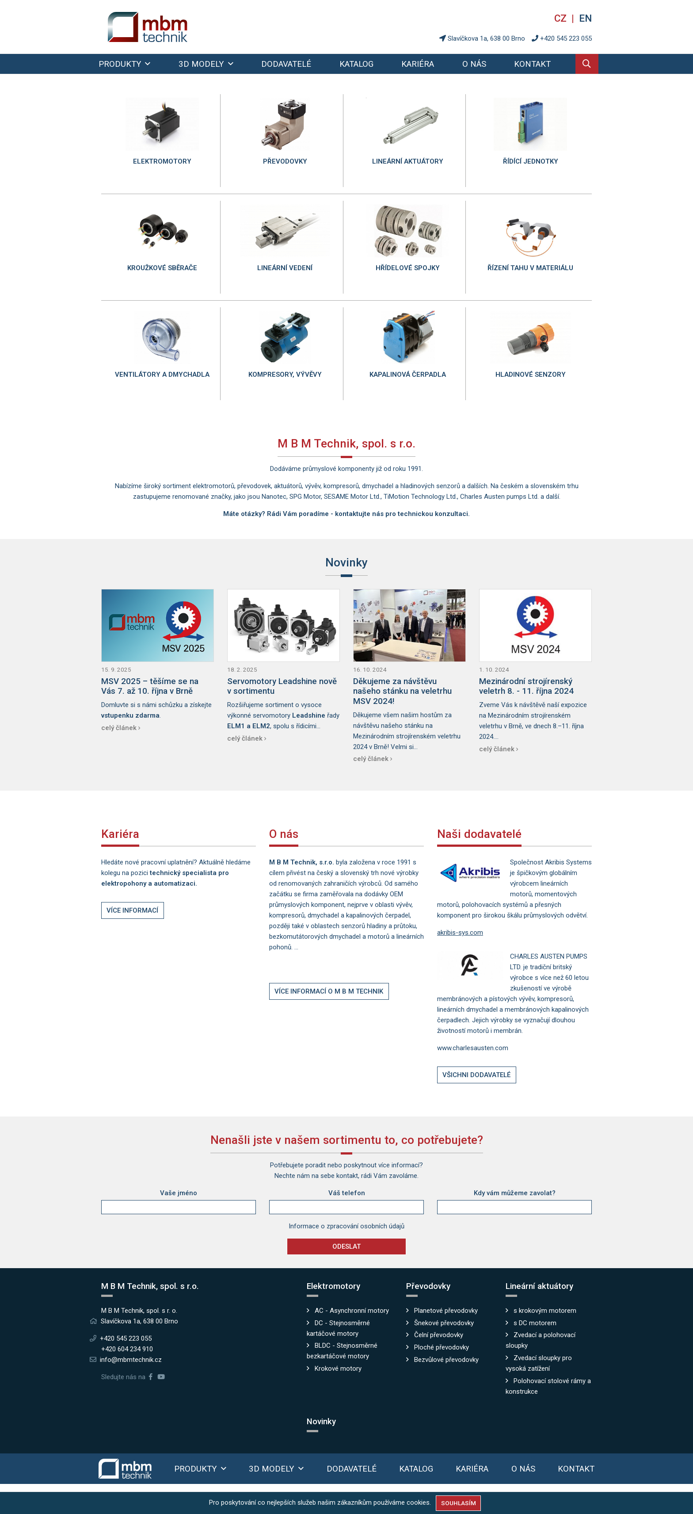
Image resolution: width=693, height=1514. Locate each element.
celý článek (119, 728)
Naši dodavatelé (479, 834)
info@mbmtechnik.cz (131, 1360)
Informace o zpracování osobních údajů (346, 1226)
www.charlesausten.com (472, 1048)
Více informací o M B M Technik (328, 991)
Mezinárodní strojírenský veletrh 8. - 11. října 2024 (526, 686)
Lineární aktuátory (407, 161)
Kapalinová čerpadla (407, 374)
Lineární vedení (284, 268)
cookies (418, 1502)
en (585, 18)
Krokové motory (338, 1369)
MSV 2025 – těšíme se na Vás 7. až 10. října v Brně (149, 686)
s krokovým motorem (545, 1311)
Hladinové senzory (530, 374)
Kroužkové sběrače (162, 268)
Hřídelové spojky (408, 268)
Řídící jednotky (530, 161)
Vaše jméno (178, 1193)
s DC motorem (535, 1323)
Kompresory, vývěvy (285, 374)
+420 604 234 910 (127, 1349)
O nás (474, 64)
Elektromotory (162, 161)
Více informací (132, 910)
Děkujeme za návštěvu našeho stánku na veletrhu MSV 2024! (402, 691)
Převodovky (285, 161)
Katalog (356, 64)
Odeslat (346, 1246)
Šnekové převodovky (444, 1323)
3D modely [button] (202, 64)
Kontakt (532, 64)
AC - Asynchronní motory (352, 1311)
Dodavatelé (286, 64)
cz (561, 18)
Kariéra (417, 64)
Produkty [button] (121, 64)
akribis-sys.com (460, 933)
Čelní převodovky (438, 1335)
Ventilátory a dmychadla (162, 374)
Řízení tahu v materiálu (530, 268)
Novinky (346, 562)
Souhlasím (458, 1502)
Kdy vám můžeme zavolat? (515, 1193)
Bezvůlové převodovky (446, 1360)
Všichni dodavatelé (476, 1075)
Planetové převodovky (446, 1311)
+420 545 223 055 (566, 38)
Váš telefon (346, 1193)
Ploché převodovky (441, 1347)
